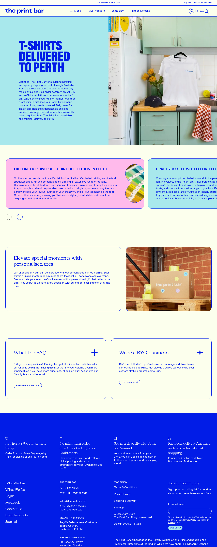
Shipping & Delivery (125, 501)
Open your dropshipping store (135, 461)
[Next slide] (20, 217)
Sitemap (119, 507)
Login (9, 496)
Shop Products (16, 515)
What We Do (15, 489)
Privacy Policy (122, 494)
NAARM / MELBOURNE (72, 537)
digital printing (68, 461)
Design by (128, 524)
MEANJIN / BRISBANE (72, 518)
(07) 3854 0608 (69, 488)
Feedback (12, 502)
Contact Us (14, 509)
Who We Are (15, 483)
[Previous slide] (8, 217)
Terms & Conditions (125, 487)
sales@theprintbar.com (73, 501)
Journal (11, 521)
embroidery (66, 465)
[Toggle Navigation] (74, 11)
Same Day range (33, 453)
